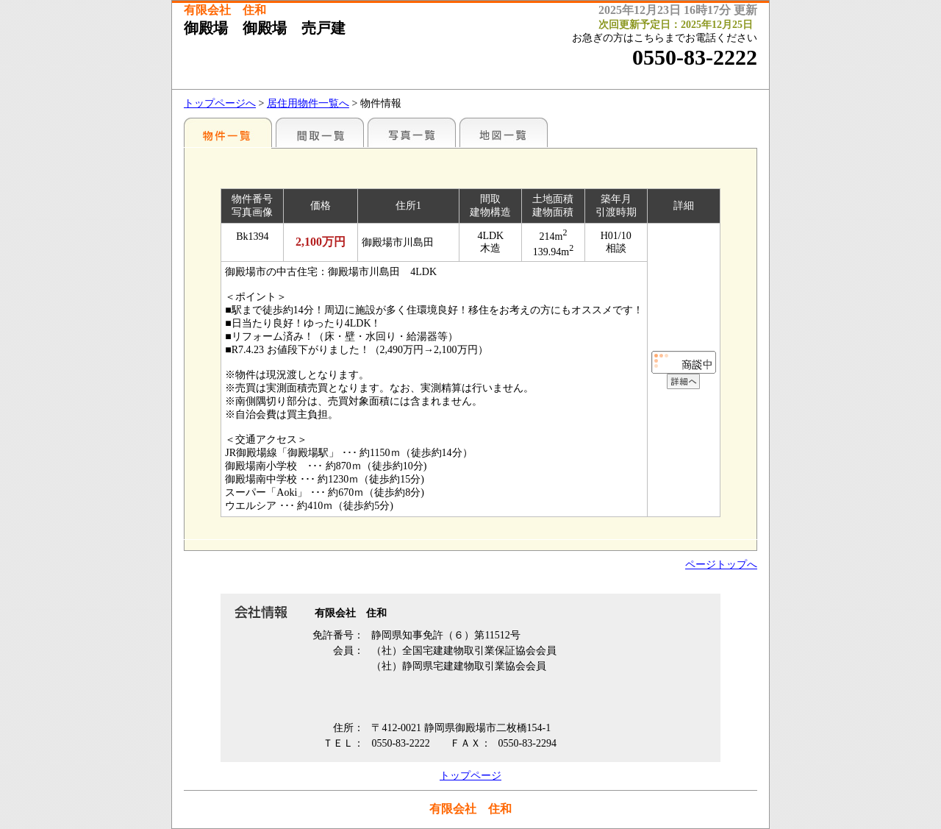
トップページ (470, 775)
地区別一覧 (228, 132)
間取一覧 (320, 132)
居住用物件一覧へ (308, 103)
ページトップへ (721, 564)
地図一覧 (503, 132)
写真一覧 (412, 132)
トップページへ (220, 103)
